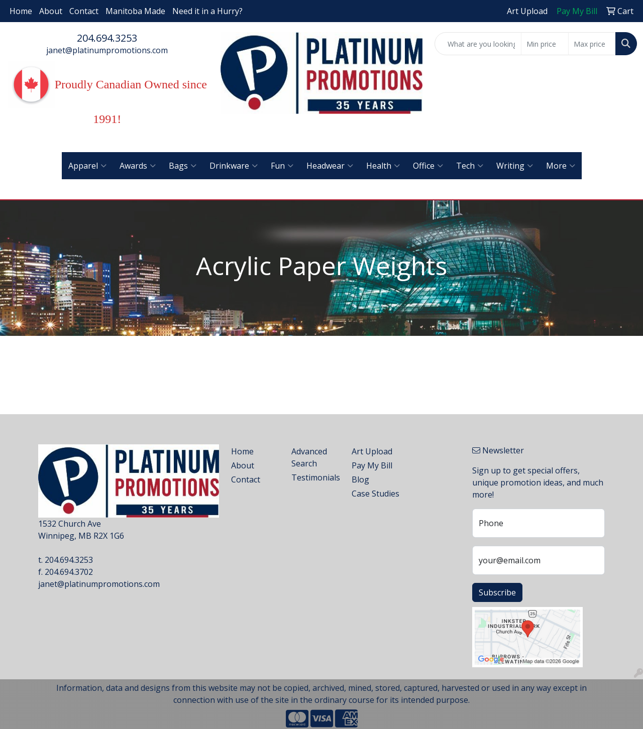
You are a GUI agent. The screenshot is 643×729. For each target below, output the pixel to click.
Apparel (87, 166)
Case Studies (375, 493)
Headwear (329, 166)
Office (428, 166)
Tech (469, 166)
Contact (83, 11)
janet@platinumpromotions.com (107, 50)
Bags (182, 166)
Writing (514, 166)
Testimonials (315, 477)
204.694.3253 (107, 38)
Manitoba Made (135, 11)
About (50, 11)
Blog (360, 479)
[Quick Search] (478, 43)
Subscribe (497, 592)
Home (21, 11)
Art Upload (372, 451)
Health (383, 166)
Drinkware (233, 166)
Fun (282, 166)
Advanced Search (309, 457)
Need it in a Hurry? (207, 11)
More (560, 166)
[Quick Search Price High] (592, 43)
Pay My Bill (372, 465)
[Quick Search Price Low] (545, 43)
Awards (138, 166)
